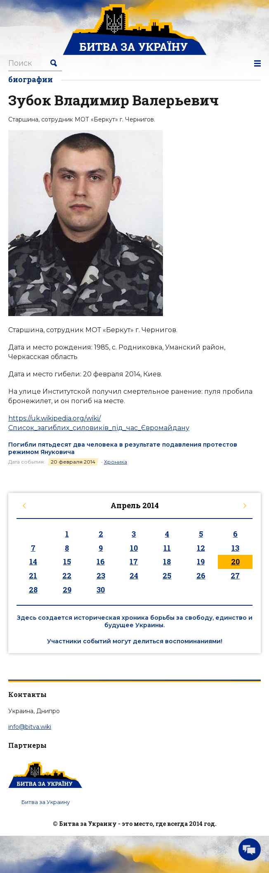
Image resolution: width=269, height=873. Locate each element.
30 (101, 590)
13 (235, 548)
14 (33, 561)
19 (201, 561)
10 (134, 548)
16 (101, 561)
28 (33, 590)
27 (235, 575)
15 (67, 561)
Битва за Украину (45, 802)
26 (200, 575)
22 (66, 575)
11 (167, 548)
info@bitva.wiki (29, 726)
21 (33, 575)
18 (167, 561)
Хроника (115, 462)
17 (134, 561)
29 (67, 590)
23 (101, 575)
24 (134, 575)
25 (167, 575)
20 (235, 561)
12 (201, 548)
